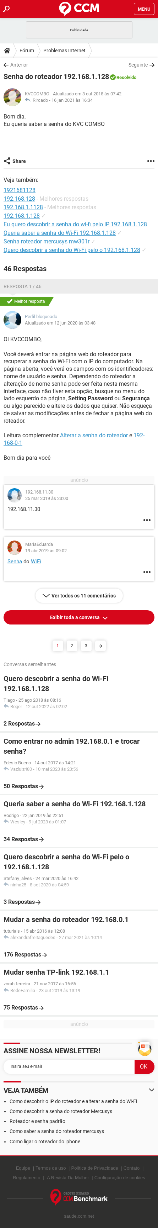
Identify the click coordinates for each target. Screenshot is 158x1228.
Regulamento (26, 1177)
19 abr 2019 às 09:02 (46, 550)
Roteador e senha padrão (37, 1121)
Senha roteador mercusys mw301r (46, 241)
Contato (132, 1168)
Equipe (23, 1168)
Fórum (27, 50)
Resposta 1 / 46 (23, 286)
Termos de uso (51, 1168)
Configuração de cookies (119, 1177)
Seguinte (138, 65)
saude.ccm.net (79, 1216)
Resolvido (126, 77)
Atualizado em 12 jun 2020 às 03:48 (60, 323)
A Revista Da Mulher (68, 1177)
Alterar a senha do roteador (94, 435)
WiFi (36, 561)
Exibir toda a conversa (75, 617)
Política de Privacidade (94, 1168)
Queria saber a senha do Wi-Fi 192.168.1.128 (60, 233)
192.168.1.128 (22, 215)
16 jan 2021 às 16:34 (72, 100)
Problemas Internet (64, 50)
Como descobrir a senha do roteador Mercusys (61, 1111)
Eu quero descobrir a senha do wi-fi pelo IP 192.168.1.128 (75, 224)
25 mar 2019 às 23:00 (46, 498)
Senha (14, 561)
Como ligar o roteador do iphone (45, 1141)
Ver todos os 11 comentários (83, 596)
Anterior (19, 65)
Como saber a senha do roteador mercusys (57, 1131)
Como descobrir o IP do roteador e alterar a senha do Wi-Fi (73, 1101)
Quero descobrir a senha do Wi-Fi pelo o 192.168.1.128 (72, 250)
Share (19, 161)
